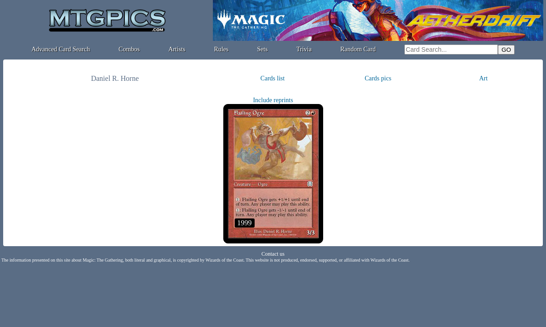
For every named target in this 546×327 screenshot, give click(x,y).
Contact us (273, 254)
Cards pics (377, 78)
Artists (176, 49)
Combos (129, 49)
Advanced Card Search (60, 49)
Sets (262, 49)
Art (483, 78)
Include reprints (273, 100)
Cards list (273, 78)
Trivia (304, 49)
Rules (221, 49)
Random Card (358, 49)
